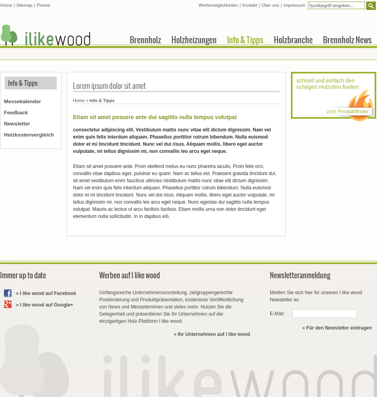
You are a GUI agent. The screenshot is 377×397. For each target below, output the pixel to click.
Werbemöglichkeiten (218, 5)
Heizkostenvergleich (29, 135)
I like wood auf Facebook (48, 293)
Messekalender (22, 101)
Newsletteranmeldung (300, 275)
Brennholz (145, 40)
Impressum (294, 5)
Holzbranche (293, 40)
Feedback (16, 113)
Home (79, 100)
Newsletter (17, 124)
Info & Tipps (23, 83)
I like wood (45, 35)
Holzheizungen (194, 40)
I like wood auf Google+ (46, 305)
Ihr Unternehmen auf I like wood (214, 334)
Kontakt (249, 5)
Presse (43, 5)
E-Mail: (277, 313)
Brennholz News (347, 40)
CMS (4, 256)
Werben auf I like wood (129, 275)
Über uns (270, 5)
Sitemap (24, 5)
